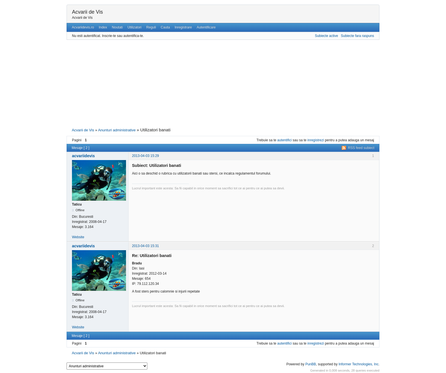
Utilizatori (134, 27)
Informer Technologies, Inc (358, 364)
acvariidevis (83, 156)
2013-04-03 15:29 (145, 156)
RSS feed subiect (361, 148)
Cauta (165, 27)
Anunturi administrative (117, 130)
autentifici (284, 140)
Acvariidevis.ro (83, 27)
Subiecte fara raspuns (357, 36)
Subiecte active (326, 36)
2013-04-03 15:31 (145, 246)
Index (103, 27)
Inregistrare (183, 27)
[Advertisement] (223, 83)
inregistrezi (315, 140)
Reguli (151, 27)
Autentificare (206, 27)
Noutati (117, 27)
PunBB (310, 364)
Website (78, 237)
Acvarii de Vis (87, 12)
